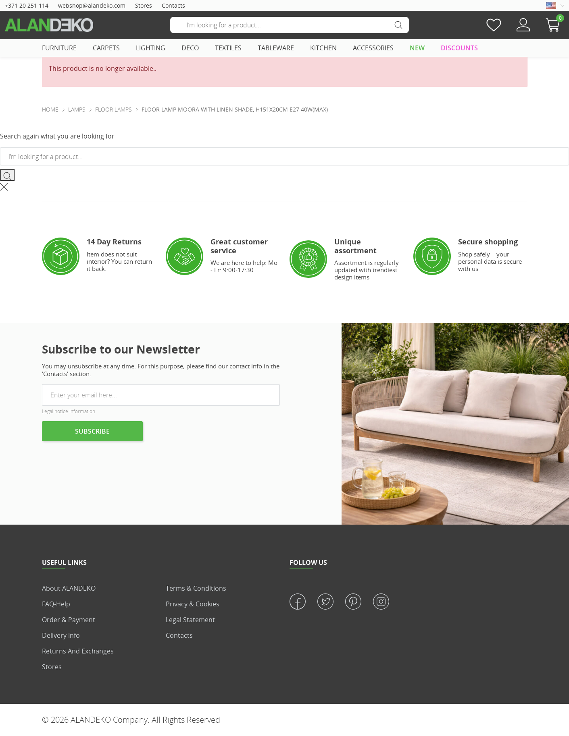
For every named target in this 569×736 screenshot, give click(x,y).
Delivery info (61, 635)
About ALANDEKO (69, 588)
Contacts (173, 5)
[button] (555, 25)
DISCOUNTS (459, 47)
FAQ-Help (56, 604)
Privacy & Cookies (192, 604)
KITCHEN (323, 47)
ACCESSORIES (373, 47)
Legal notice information (68, 411)
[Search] (289, 25)
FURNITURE (59, 47)
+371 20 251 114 (26, 5)
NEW (417, 47)
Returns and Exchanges (78, 651)
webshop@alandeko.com (91, 5)
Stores (143, 5)
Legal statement (190, 619)
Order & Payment (68, 619)
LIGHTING (150, 47)
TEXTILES (228, 47)
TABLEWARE (276, 47)
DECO (190, 47)
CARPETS (106, 47)
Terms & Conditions (196, 588)
